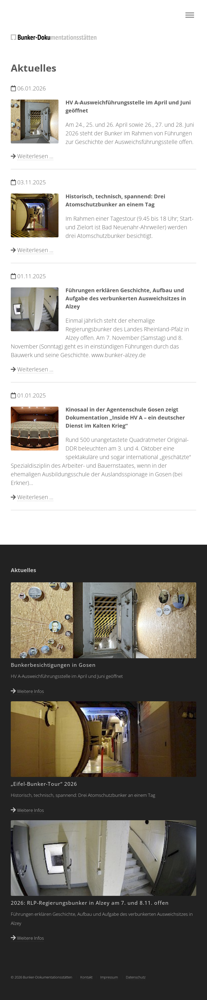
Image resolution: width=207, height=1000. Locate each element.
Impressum (109, 977)
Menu (189, 15)
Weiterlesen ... (35, 156)
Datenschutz (136, 977)
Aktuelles (23, 570)
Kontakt (86, 977)
